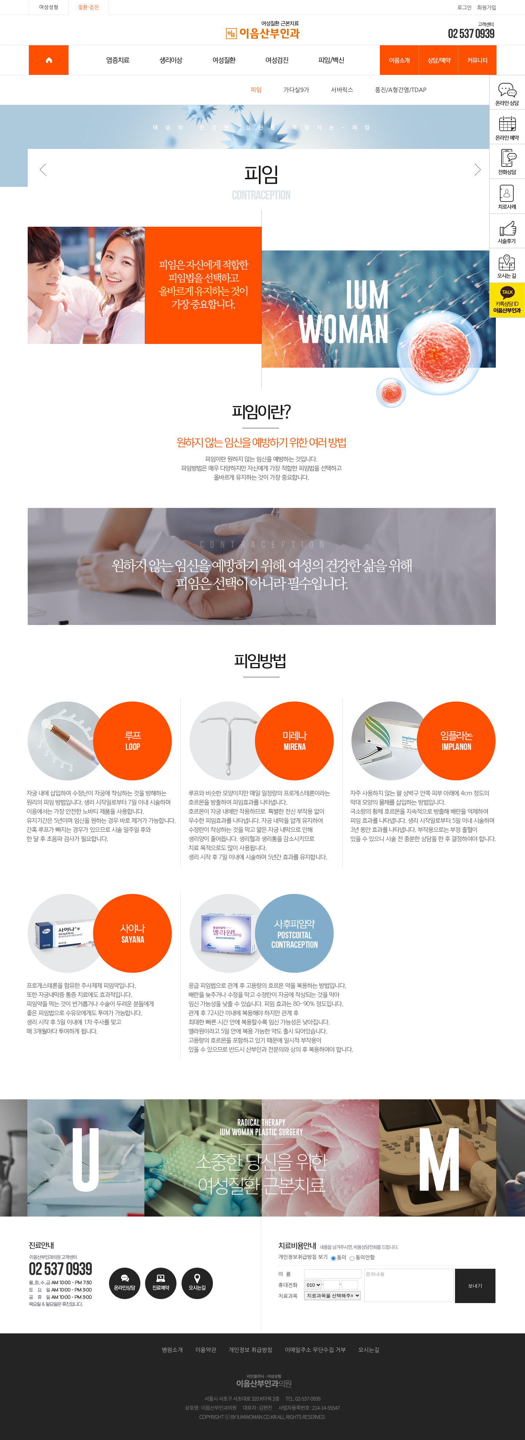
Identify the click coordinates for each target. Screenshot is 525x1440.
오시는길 (369, 1350)
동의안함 (362, 1257)
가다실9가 (296, 90)
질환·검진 (88, 7)
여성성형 (48, 7)
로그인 (464, 7)
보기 (323, 1257)
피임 (256, 90)
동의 (338, 1257)
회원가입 (487, 7)
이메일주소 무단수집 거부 (315, 1350)
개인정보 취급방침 (250, 1350)
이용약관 (205, 1350)
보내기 (475, 1285)
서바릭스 (342, 90)
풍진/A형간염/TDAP (401, 90)
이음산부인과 (262, 30)
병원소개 (172, 1350)
